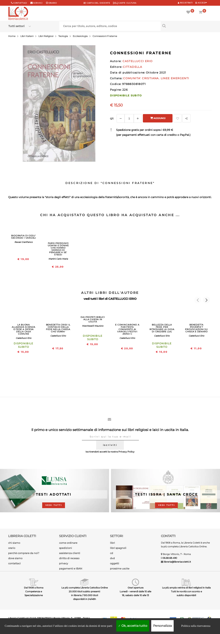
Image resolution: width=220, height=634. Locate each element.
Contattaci (20, 3)
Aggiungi (157, 118)
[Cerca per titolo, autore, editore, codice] (186, 25)
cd (111, 553)
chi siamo (14, 542)
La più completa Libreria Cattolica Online (84, 587)
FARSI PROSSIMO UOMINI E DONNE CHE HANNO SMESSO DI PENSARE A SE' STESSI (58, 249)
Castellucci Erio (23, 338)
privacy (63, 563)
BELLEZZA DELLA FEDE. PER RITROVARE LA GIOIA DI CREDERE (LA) (162, 328)
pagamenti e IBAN (70, 568)
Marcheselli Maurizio (92, 326)
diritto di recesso (69, 558)
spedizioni (65, 547)
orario (52, 3)
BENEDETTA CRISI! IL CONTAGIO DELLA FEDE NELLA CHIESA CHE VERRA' (58, 328)
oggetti (114, 563)
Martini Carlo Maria (58, 258)
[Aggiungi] (138, 118)
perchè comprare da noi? (23, 553)
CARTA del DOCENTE (97, 3)
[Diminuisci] (120, 118)
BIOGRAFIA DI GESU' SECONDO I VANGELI (23, 236)
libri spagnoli (118, 547)
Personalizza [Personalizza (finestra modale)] (162, 626)
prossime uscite (119, 568)
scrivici (38, 3)
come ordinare (68, 542)
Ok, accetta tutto (132, 626)
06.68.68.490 (169, 557)
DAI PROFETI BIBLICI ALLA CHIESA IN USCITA (93, 319)
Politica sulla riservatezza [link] (195, 625)
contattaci (14, 563)
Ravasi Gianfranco (23, 242)
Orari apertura (135, 587)
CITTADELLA (132, 67)
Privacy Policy (126, 451)
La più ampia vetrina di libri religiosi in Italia (186, 587)
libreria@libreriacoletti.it (177, 561)
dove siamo (15, 558)
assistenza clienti (69, 553)
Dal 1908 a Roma (33, 587)
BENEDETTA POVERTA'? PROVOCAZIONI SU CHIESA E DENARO (196, 328)
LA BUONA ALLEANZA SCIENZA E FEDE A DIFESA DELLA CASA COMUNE (23, 329)
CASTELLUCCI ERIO (122, 299)
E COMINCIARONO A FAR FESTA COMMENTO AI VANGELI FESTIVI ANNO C (127, 329)
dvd (112, 558)
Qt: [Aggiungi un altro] (112, 118)
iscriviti (110, 445)
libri (112, 542)
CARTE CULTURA (124, 3)
